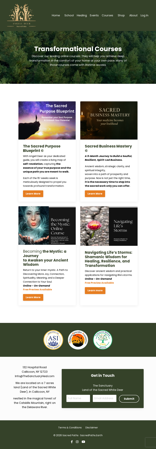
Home (56, 15)
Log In (144, 15)
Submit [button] (129, 399)
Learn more (95, 291)
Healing (82, 15)
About (133, 15)
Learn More (33, 194)
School (69, 15)
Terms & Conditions (70, 428)
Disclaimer (91, 428)
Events (94, 15)
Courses (107, 15)
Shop (121, 15)
